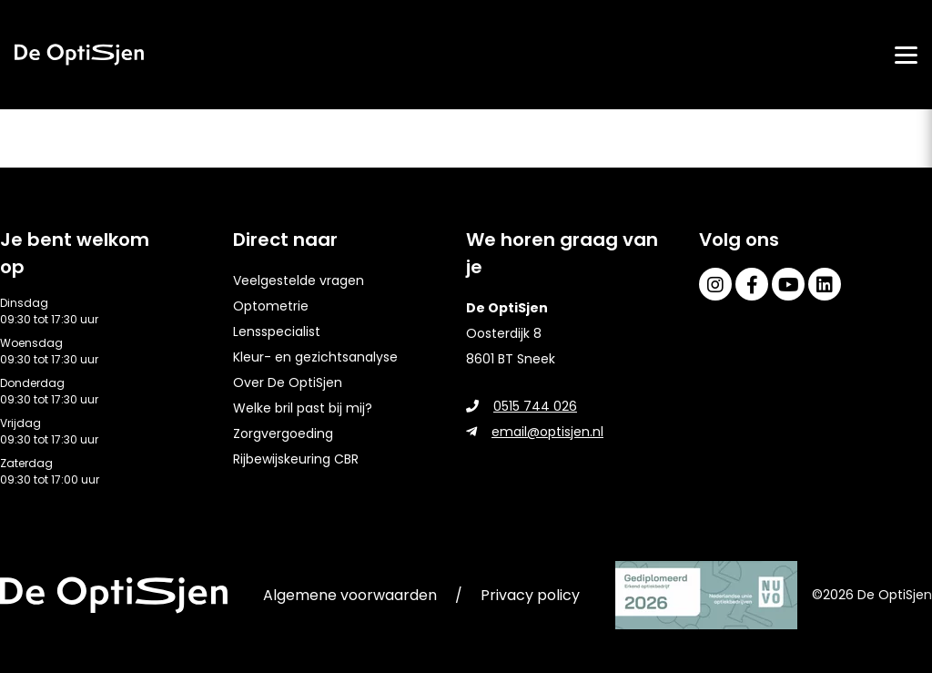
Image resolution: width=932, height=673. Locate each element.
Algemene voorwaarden (350, 595)
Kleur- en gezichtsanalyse (315, 357)
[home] (79, 55)
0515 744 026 (521, 406)
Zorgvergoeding (283, 433)
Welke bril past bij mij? (302, 408)
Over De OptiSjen (287, 382)
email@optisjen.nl (534, 432)
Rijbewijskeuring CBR (296, 459)
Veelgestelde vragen (298, 280)
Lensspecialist (276, 331)
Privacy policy (530, 595)
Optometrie (271, 306)
